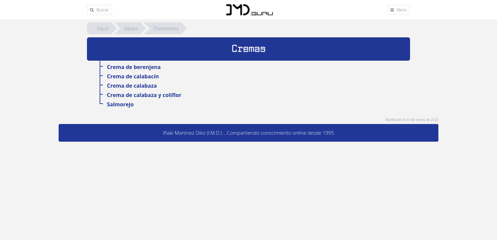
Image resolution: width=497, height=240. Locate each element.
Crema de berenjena (134, 67)
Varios (131, 28)
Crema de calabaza (132, 85)
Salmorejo (120, 104)
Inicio (103, 28)
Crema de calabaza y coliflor (144, 95)
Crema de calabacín (133, 76)
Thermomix (166, 28)
